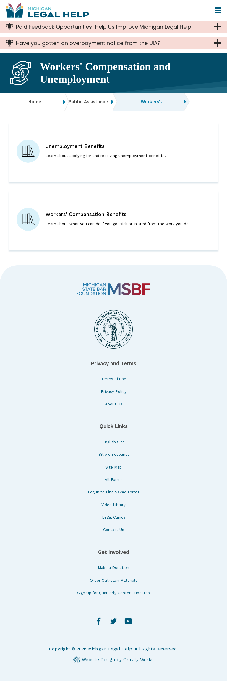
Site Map (113, 467)
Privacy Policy (114, 391)
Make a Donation (113, 567)
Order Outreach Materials (113, 580)
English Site (113, 442)
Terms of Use (113, 379)
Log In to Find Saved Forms (114, 492)
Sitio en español (113, 454)
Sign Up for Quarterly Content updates (113, 593)
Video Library (113, 505)
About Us (113, 404)
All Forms (114, 479)
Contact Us (113, 529)
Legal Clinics (113, 517)
